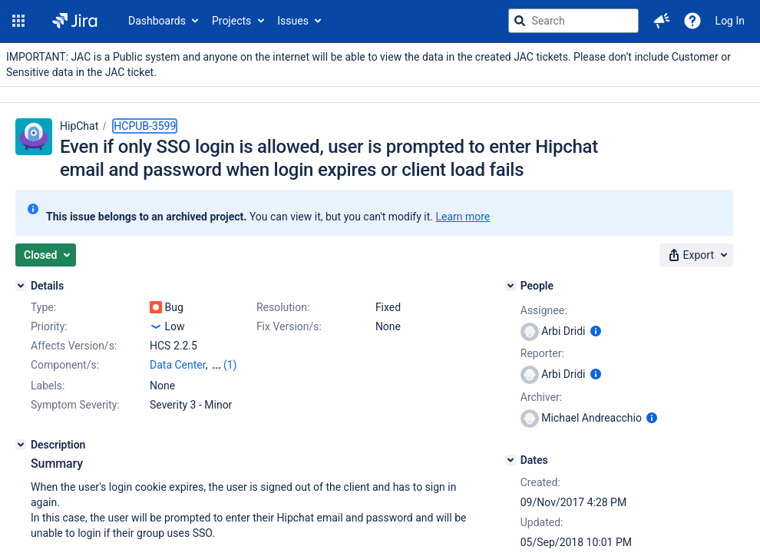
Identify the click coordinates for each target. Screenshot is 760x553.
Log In (730, 21)
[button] (18, 20)
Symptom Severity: (75, 405)
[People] (510, 285)
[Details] (20, 285)
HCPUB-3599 (145, 126)
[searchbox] (573, 20)
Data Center (178, 365)
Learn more (462, 216)
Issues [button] (293, 21)
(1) (230, 365)
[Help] (692, 20)
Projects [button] (231, 21)
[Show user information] (596, 331)
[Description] (20, 444)
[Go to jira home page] (75, 20)
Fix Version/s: (289, 326)
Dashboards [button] (157, 21)
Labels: (47, 385)
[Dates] (510, 460)
